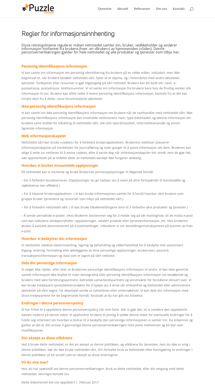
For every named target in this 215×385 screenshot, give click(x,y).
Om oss (161, 9)
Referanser (142, 9)
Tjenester (105, 9)
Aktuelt (122, 9)
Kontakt (179, 9)
